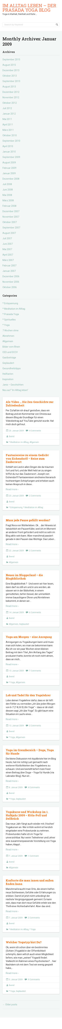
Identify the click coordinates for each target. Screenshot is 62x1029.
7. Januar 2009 (16, 856)
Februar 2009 (9, 168)
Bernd (11, 436)
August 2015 (9, 65)
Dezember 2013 (10, 70)
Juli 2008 (7, 184)
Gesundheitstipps (11, 368)
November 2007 (10, 216)
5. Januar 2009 (16, 979)
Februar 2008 (9, 206)
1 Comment (33, 856)
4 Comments (35, 431)
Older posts (9, 1004)
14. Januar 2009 (16, 612)
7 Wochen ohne (10, 330)
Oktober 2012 (9, 103)
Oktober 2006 (9, 287)
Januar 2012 (9, 113)
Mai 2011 (7, 119)
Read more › (12, 489)
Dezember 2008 (10, 178)
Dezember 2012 (10, 92)
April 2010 (7, 146)
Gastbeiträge (9, 357)
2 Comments (35, 496)
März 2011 (8, 130)
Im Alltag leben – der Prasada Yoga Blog (29, 8)
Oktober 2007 (9, 222)
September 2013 (11, 81)
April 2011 (7, 124)
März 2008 (8, 200)
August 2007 (9, 233)
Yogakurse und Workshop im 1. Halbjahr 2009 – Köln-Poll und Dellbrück (27, 815)
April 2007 (7, 254)
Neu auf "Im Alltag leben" (15, 390)
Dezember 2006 (10, 276)
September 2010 (11, 141)
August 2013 (9, 86)
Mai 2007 (7, 249)
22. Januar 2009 (16, 551)
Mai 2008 (7, 195)
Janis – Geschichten (12, 384)
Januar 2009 (9, 173)
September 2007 (11, 227)
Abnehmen (8, 336)
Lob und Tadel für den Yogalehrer (28, 695)
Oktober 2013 (9, 75)
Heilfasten (7, 374)
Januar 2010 (9, 151)
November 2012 (10, 97)
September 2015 (11, 59)
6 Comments (35, 612)
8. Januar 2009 (16, 787)
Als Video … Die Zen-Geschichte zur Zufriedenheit (29, 403)
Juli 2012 (7, 108)
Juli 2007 (7, 238)
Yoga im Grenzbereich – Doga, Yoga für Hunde (30, 751)
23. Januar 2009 (16, 496)
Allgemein (7, 341)
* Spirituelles (9, 319)
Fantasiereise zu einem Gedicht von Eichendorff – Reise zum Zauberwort (27, 458)
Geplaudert (8, 363)
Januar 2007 (9, 271)
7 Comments (35, 671)
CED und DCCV (10, 352)
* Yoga (6, 325)
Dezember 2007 (10, 211)
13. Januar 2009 (16, 671)
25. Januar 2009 (16, 431)
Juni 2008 (7, 189)
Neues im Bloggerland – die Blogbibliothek (24, 576)
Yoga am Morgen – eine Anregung (29, 637)
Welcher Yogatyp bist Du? (23, 942)
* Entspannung (10, 303)
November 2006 (10, 282)
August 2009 (9, 162)
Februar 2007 (9, 265)
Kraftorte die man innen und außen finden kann (30, 882)
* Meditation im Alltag (13, 308)
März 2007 (8, 260)
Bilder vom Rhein (11, 346)
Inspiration (7, 379)
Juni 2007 (7, 244)
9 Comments (34, 979)
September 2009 (11, 157)
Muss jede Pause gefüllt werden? (28, 520)
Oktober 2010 (9, 135)
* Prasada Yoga (10, 314)
